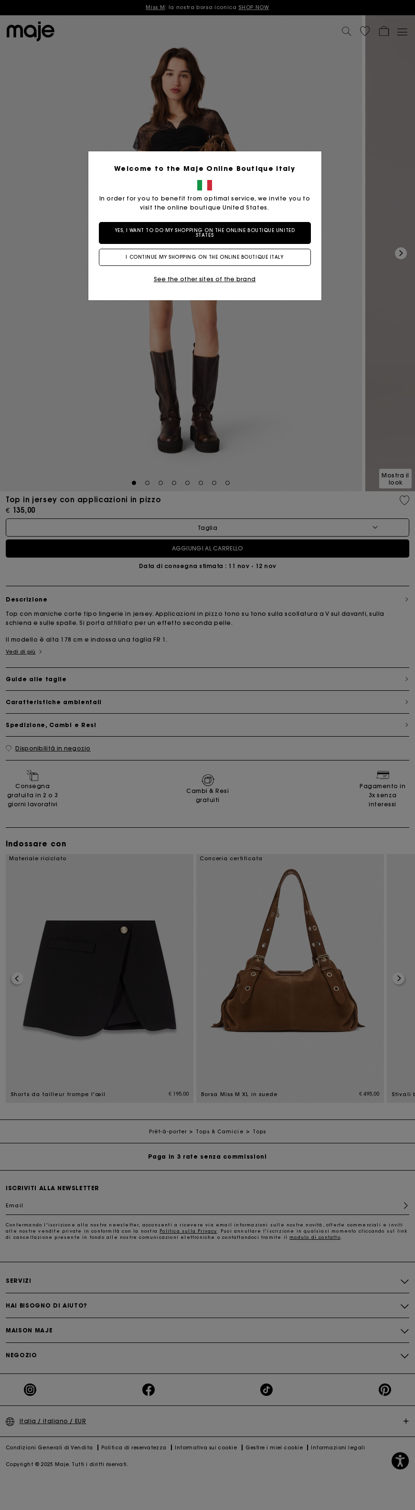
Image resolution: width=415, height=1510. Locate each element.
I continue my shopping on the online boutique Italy (207, 257)
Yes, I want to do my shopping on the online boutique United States (207, 232)
